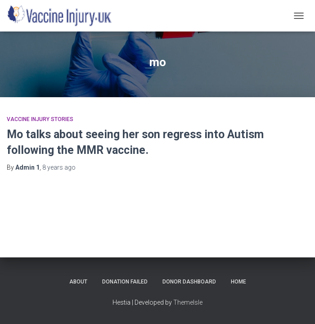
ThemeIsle (187, 302)
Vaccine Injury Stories (40, 119)
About (78, 282)
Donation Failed (125, 282)
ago (59, 167)
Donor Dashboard (189, 282)
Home (238, 282)
